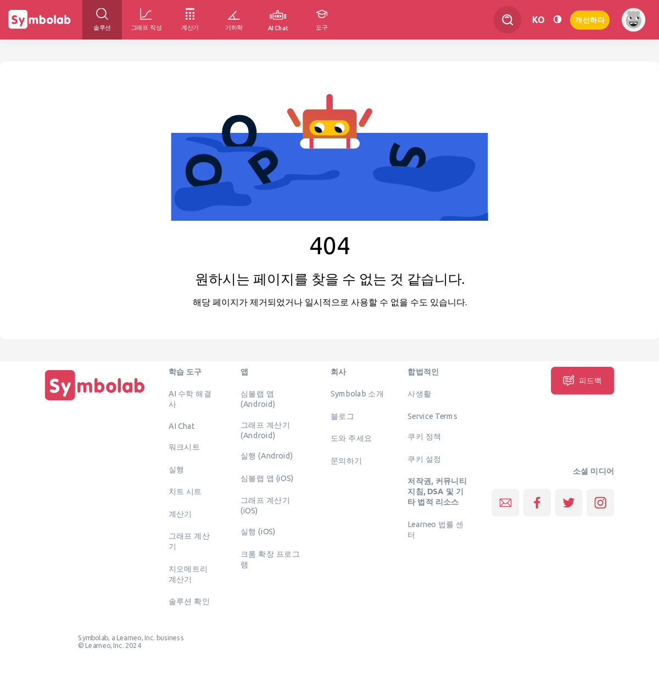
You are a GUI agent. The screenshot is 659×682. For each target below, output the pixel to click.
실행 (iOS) (258, 531)
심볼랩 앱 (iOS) (267, 477)
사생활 (419, 393)
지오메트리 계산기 (188, 573)
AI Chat (182, 426)
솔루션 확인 (189, 601)
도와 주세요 (351, 438)
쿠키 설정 (424, 458)
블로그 (342, 415)
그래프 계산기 (189, 541)
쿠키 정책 (424, 436)
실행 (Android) (267, 455)
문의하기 (346, 460)
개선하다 (590, 19)
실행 (177, 469)
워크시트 (184, 447)
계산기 (180, 513)
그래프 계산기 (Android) (265, 429)
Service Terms (432, 415)
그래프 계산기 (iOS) (265, 505)
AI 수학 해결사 (190, 399)
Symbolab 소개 (357, 393)
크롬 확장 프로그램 (270, 558)
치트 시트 (185, 491)
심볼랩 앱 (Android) (258, 399)
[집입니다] (95, 400)
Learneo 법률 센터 (435, 529)
